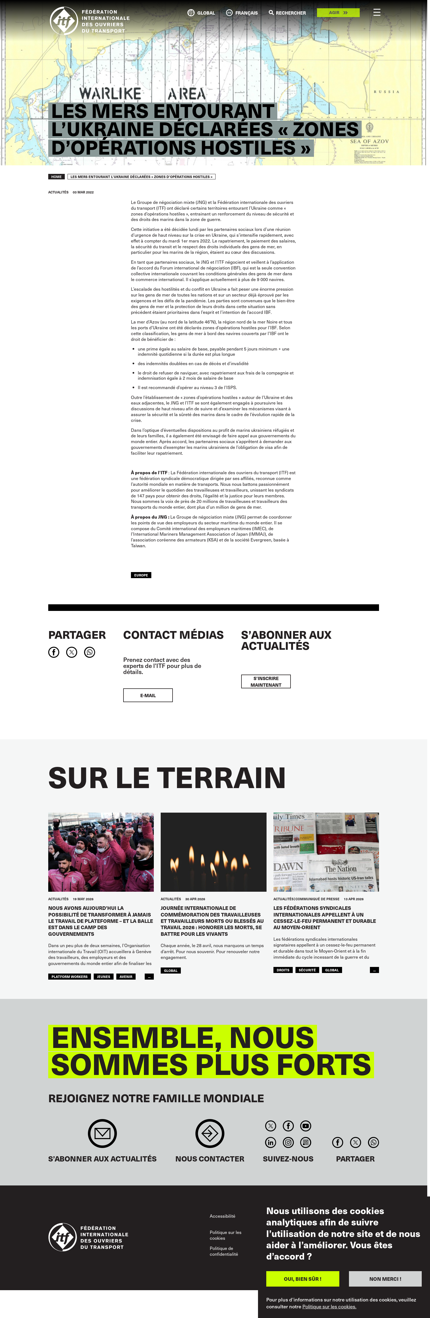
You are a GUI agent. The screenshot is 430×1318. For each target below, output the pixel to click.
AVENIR (126, 976)
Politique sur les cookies (225, 1235)
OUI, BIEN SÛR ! (302, 1278)
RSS (305, 1142)
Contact (209, 1136)
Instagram (288, 1142)
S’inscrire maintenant (266, 681)
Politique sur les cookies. (329, 1306)
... (149, 976)
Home (56, 176)
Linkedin (271, 1142)
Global (171, 970)
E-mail (148, 695)
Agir (334, 13)
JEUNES (103, 976)
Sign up (102, 1136)
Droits (283, 969)
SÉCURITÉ (307, 969)
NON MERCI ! (385, 1278)
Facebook (288, 1125)
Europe (141, 575)
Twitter (271, 1125)
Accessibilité (222, 1215)
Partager (77, 634)
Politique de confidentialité (224, 1251)
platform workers (70, 976)
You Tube (305, 1125)
